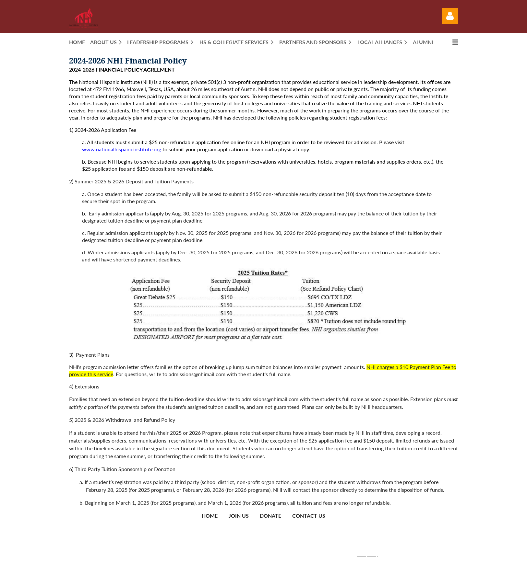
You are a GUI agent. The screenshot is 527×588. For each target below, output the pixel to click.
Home (210, 516)
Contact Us (308, 516)
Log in (450, 16)
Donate (270, 516)
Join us (239, 516)
